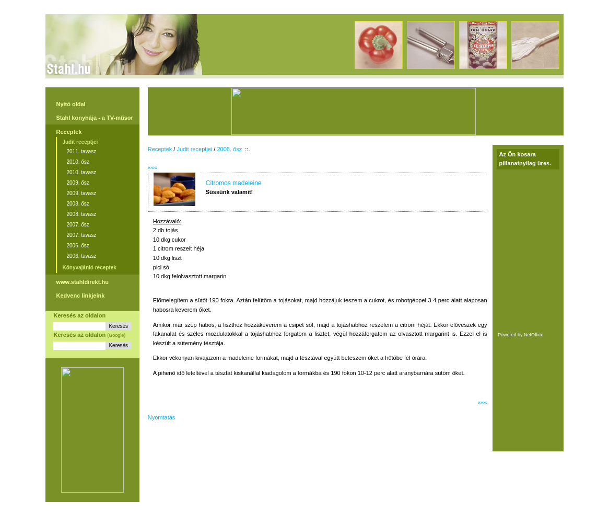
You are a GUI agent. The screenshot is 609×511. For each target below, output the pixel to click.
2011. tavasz (81, 151)
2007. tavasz (81, 235)
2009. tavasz (81, 193)
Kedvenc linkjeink (80, 295)
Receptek (68, 132)
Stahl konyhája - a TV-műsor (94, 118)
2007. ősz (77, 225)
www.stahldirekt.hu (82, 282)
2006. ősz (77, 245)
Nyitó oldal (70, 104)
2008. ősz (77, 204)
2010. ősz (77, 162)
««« (152, 167)
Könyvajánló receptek (89, 267)
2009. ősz (77, 183)
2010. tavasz (81, 172)
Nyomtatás (161, 417)
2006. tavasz (81, 256)
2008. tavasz (81, 214)
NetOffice (533, 334)
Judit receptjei (80, 142)
